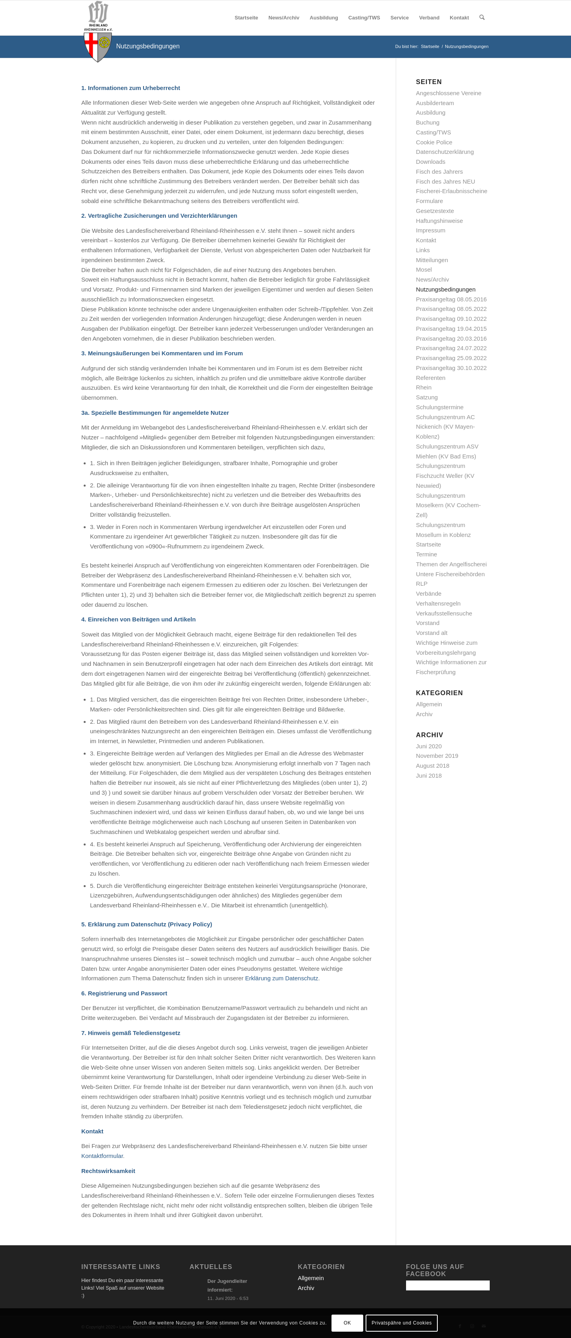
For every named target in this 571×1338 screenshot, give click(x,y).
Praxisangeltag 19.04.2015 (451, 328)
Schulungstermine (440, 407)
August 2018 (432, 765)
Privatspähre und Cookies (402, 1323)
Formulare (429, 200)
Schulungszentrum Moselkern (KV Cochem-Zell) (448, 505)
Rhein (423, 387)
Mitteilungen (432, 260)
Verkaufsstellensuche (444, 613)
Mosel (424, 269)
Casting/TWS (433, 132)
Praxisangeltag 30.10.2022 (451, 367)
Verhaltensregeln (438, 603)
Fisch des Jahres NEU (445, 181)
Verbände (428, 593)
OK (347, 1323)
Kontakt (426, 240)
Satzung (427, 397)
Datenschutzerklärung (445, 151)
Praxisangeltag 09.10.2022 (451, 318)
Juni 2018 (429, 775)
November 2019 (437, 755)
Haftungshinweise (439, 220)
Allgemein (429, 704)
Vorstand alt (431, 632)
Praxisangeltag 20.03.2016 (451, 338)
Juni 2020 (429, 746)
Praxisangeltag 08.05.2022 (451, 308)
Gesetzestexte (435, 210)
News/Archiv (432, 279)
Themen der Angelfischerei (451, 564)
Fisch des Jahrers (439, 171)
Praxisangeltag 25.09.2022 (451, 358)
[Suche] (482, 17)
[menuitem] (246, 17)
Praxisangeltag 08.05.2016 (451, 299)
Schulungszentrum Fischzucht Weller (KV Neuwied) (445, 475)
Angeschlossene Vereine (448, 93)
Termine (426, 554)
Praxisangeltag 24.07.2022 (451, 348)
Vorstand (427, 622)
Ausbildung (430, 112)
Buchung (427, 122)
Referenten (430, 377)
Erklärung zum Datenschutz (281, 978)
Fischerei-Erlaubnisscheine (451, 191)
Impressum (430, 230)
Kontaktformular (102, 1155)
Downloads (430, 161)
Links (423, 250)
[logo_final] (98, 17)
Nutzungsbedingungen (148, 46)
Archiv (424, 714)
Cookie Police (434, 142)
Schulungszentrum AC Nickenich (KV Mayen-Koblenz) (445, 427)
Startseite (428, 544)
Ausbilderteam (435, 103)
